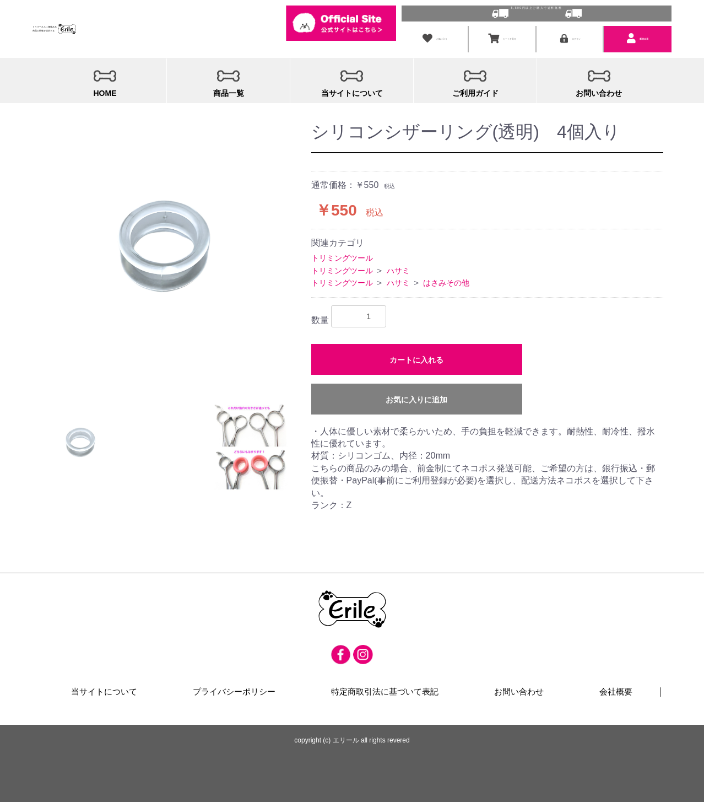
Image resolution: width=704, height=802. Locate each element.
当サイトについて (105, 687)
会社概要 (615, 687)
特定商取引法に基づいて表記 (384, 687)
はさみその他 (446, 278)
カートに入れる (416, 355)
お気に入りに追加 (416, 394)
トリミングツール (342, 253)
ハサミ (398, 265)
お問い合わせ (519, 687)
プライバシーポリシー (234, 687)
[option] (165, 234)
